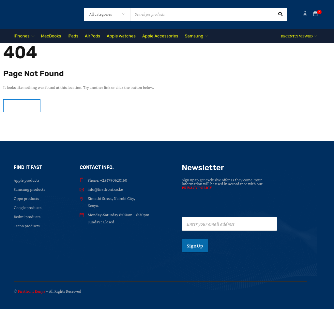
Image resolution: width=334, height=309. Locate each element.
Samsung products (29, 189)
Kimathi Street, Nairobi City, (111, 198)
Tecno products (27, 225)
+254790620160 (113, 180)
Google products (27, 207)
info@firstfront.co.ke (105, 189)
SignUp (195, 246)
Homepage (22, 105)
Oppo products (26, 198)
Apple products (26, 180)
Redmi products (27, 216)
